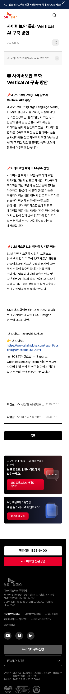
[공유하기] (55, 43)
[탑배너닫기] (63, 3)
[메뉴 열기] (62, 15)
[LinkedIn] (30, 636)
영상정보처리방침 (33, 614)
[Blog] (19, 636)
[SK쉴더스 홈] (10, 15)
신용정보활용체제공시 (41, 619)
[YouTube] (8, 636)
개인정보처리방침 (12, 614)
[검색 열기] (54, 15)
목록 (33, 435)
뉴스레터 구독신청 (33, 649)
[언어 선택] (47, 15)
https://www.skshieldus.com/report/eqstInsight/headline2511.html (33, 347)
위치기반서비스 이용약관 (15, 619)
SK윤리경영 (9, 624)
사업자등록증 (51, 614)
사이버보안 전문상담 (33, 561)
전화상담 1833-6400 (33, 550)
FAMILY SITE (33, 661)
